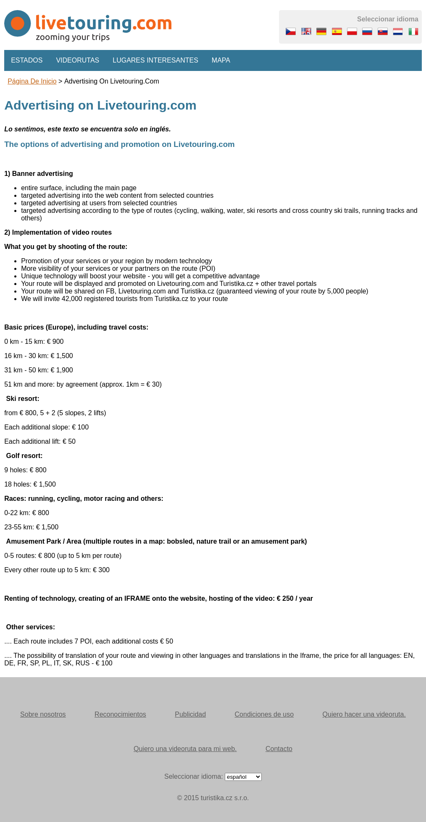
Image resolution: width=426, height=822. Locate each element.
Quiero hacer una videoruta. (364, 714)
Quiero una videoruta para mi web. (185, 748)
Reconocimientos (120, 714)
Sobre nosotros (43, 714)
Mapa (221, 60)
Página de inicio (32, 81)
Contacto (279, 748)
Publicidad (190, 714)
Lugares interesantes (155, 60)
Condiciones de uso (264, 714)
